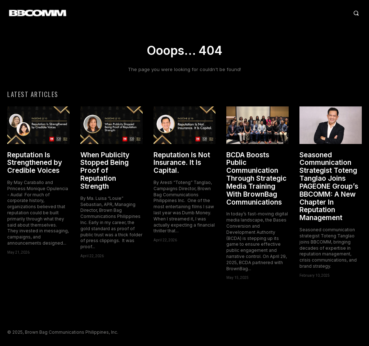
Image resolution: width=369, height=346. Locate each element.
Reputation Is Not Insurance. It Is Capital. (182, 164)
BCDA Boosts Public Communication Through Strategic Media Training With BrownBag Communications (256, 179)
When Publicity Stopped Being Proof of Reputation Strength (104, 171)
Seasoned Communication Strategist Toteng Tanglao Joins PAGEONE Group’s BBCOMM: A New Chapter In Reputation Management (328, 187)
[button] (231, 13)
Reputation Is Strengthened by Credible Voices (34, 164)
